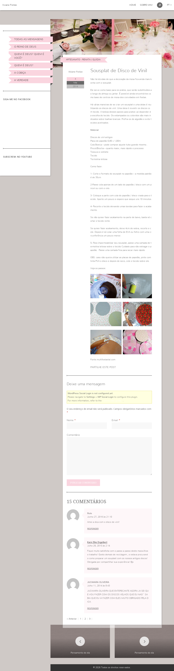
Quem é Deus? (23, 65)
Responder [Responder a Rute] (93, 529)
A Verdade (21, 80)
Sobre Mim (146, 5)
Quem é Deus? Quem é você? (29, 56)
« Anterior (72, 619)
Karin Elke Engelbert (97, 542)
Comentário (73, 435)
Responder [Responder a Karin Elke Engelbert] (93, 568)
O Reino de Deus (25, 46)
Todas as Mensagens (28, 39)
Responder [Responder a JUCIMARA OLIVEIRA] (93, 608)
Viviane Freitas (9, 5)
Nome (70, 420)
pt (169, 5)
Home (132, 5)
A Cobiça (20, 73)
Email (115, 420)
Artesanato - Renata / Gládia (83, 60)
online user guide (112, 401)
